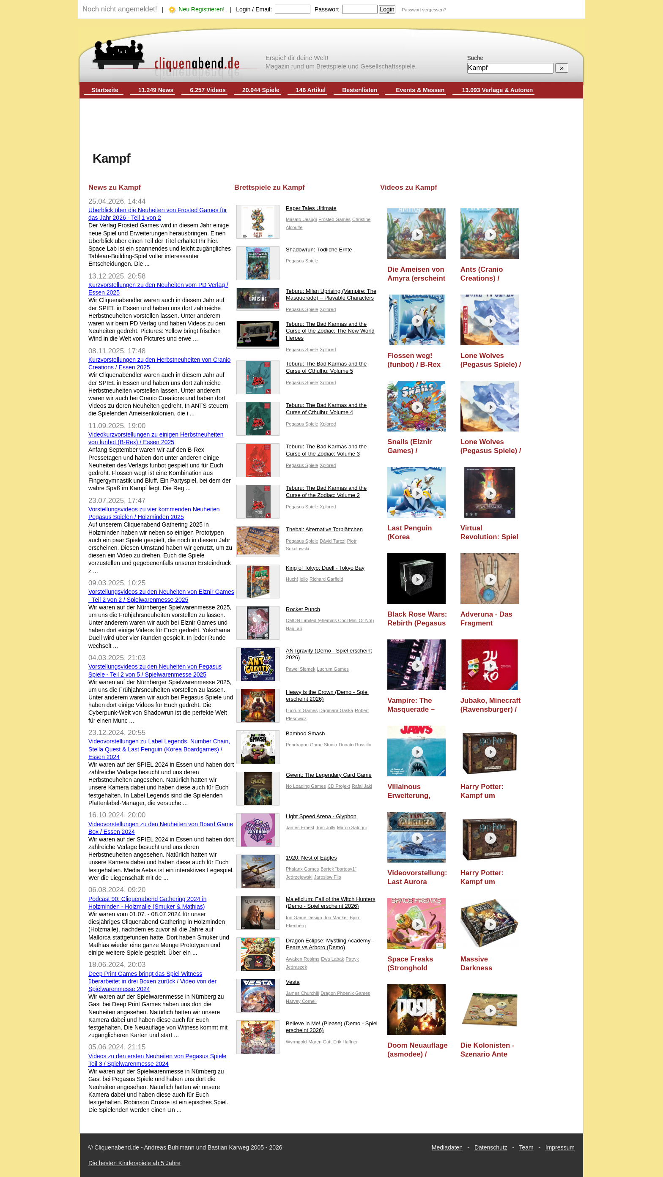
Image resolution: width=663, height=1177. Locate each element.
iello (304, 579)
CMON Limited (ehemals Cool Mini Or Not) (330, 620)
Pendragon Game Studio (311, 744)
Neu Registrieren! (201, 9)
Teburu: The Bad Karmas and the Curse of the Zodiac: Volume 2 (301, 493)
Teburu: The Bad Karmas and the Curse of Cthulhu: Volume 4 (301, 411)
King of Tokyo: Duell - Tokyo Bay (300, 570)
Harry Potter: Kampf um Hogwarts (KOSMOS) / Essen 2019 (482, 791)
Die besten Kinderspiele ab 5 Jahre (134, 1163)
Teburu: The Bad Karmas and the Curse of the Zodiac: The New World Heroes (305, 333)
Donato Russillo (355, 744)
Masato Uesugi (301, 219)
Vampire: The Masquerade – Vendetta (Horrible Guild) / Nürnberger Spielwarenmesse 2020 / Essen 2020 (418, 705)
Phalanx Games (302, 868)
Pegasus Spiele (302, 260)
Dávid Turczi (332, 540)
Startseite (104, 90)
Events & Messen (420, 90)
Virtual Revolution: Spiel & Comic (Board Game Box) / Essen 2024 (489, 532)
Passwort (327, 9)
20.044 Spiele (260, 90)
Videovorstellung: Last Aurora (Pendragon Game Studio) (418, 877)
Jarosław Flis (327, 876)
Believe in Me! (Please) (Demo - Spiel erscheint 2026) (307, 1029)
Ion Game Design (304, 917)
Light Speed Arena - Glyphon (296, 818)
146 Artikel (311, 90)
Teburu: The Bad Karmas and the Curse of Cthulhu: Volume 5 (301, 369)
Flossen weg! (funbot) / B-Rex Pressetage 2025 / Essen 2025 (417, 360)
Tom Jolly (325, 827)
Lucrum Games (333, 669)
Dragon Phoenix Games (345, 993)
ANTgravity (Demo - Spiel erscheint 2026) (304, 656)
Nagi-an (294, 628)
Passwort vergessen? (424, 9)
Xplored (328, 309)
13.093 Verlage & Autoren (497, 90)
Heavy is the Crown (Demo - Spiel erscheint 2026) (302, 698)
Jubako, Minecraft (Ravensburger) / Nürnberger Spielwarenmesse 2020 (490, 705)
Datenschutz (490, 1147)
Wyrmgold (296, 1041)
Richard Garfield (326, 579)
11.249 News (155, 90)
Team (526, 1147)
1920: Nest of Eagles (286, 860)
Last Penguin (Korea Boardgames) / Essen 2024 (412, 532)
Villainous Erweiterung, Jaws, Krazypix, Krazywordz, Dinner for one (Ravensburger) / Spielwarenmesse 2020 (417, 791)
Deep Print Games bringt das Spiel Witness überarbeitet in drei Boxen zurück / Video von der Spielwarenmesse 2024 (152, 981)
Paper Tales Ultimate (286, 210)
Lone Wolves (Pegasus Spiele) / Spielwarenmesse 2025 (490, 446)
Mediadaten (447, 1147)
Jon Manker (336, 917)
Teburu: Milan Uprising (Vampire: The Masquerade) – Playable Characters (306, 297)
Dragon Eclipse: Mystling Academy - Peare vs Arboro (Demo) (305, 946)
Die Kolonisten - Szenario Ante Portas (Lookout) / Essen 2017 (490, 1050)
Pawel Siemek (300, 669)
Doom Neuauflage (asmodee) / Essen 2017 (417, 1050)
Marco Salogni (352, 827)
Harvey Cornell (301, 1001)
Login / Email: (254, 9)
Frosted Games (334, 219)
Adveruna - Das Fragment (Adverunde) (486, 619)
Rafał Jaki (362, 786)
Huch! (292, 579)
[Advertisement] (331, 126)
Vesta (268, 984)
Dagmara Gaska (336, 710)
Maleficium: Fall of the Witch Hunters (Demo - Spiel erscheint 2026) (305, 905)
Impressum (560, 1147)
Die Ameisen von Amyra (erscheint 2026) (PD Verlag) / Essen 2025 (416, 274)
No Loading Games (306, 786)
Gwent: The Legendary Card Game (304, 777)
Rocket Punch (278, 611)
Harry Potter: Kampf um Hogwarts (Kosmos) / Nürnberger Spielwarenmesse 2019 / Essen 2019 (490, 877)
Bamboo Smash (280, 735)
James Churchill (302, 993)
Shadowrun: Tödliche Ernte (294, 251)
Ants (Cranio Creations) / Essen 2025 (481, 274)
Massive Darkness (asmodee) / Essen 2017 (480, 963)
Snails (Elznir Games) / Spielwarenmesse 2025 (417, 446)
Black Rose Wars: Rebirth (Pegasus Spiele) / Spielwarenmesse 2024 (417, 619)
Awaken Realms (302, 958)
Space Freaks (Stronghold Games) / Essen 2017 (413, 963)
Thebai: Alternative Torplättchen (299, 531)
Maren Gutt (320, 1041)
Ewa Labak (332, 958)
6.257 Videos (208, 90)
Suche (475, 58)
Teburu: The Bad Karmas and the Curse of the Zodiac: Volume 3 (301, 452)
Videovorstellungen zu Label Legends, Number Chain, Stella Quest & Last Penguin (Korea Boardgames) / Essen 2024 (159, 749)
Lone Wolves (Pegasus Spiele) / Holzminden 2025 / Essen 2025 (490, 360)
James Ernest (300, 827)
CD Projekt (339, 786)
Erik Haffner (345, 1041)
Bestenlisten (359, 90)
